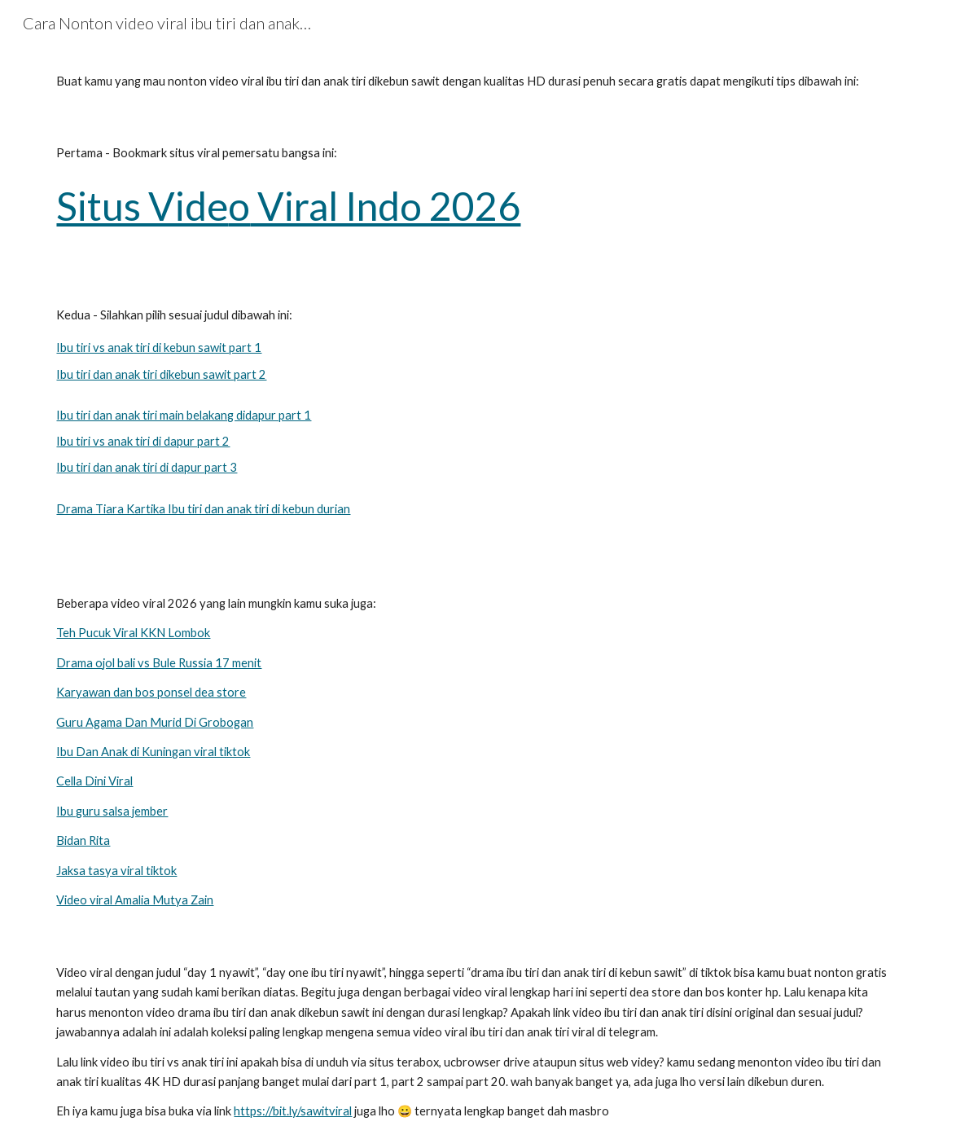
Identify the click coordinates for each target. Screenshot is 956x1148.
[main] (478, 81)
